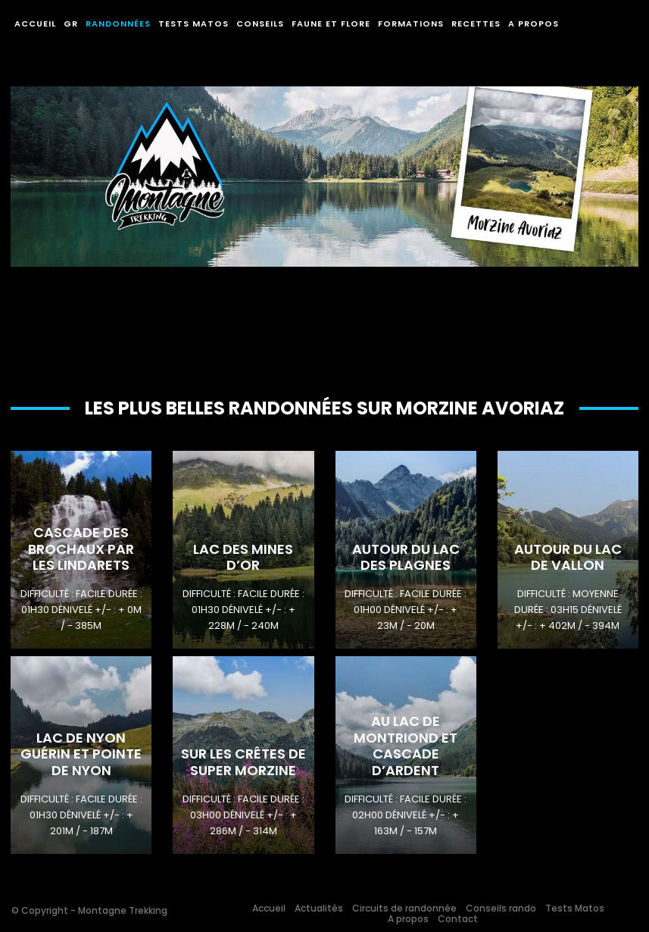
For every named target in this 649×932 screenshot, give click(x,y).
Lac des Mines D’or (243, 557)
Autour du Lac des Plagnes (406, 557)
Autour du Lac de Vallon (568, 557)
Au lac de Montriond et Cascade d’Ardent (405, 746)
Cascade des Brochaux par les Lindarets (81, 548)
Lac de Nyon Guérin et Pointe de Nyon (81, 754)
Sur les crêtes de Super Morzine (243, 762)
